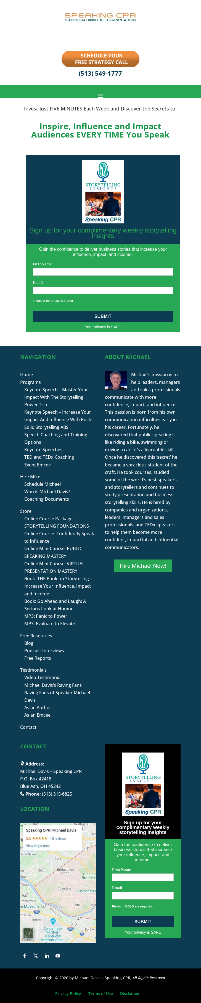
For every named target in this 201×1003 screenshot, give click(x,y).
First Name (42, 264)
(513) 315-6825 (57, 794)
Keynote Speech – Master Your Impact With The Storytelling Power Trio (56, 397)
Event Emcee (37, 465)
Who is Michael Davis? (47, 492)
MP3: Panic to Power (45, 616)
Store (25, 511)
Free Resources (36, 636)
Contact (28, 727)
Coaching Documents (46, 499)
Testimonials (33, 670)
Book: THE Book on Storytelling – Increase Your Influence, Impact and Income (58, 586)
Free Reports (37, 658)
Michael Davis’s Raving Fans (53, 685)
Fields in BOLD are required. (53, 301)
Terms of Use (100, 993)
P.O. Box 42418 (35, 779)
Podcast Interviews (44, 651)
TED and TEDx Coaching (49, 457)
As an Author (37, 707)
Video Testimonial (43, 677)
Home (26, 374)
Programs (30, 382)
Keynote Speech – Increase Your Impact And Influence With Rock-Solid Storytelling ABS (58, 419)
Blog (28, 643)
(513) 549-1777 (100, 73)
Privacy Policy (68, 993)
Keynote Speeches (43, 450)
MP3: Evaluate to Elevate (49, 624)
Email (38, 283)
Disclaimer (130, 993)
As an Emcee (37, 715)
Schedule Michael (42, 484)
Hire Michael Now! (143, 565)
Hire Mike (30, 477)
